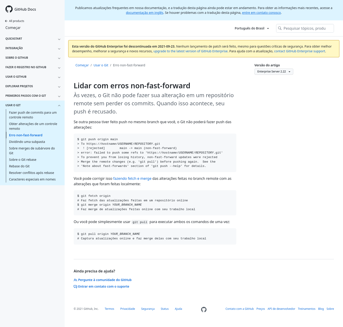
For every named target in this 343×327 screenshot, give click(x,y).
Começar (13, 27)
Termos (109, 309)
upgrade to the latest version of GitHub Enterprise (190, 51)
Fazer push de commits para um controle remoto (33, 114)
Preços (260, 309)
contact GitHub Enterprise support (299, 51)
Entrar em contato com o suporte (101, 286)
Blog (321, 309)
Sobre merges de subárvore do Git (32, 150)
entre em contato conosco (261, 12)
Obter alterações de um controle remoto (33, 126)
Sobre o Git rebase (22, 159)
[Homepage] (204, 310)
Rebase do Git (19, 166)
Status (165, 309)
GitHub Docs (25, 9)
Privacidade (127, 309)
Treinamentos (307, 309)
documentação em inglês (144, 12)
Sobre (330, 309)
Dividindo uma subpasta (27, 141)
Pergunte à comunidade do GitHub (103, 280)
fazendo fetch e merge (132, 178)
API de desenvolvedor (281, 309)
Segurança (148, 309)
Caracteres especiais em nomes (32, 179)
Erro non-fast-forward (25, 135)
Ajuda (178, 309)
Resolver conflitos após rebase (31, 173)
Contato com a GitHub (240, 309)
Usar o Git (101, 65)
